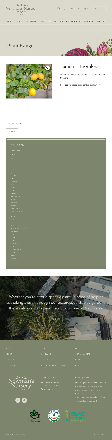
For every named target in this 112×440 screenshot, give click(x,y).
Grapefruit (15, 184)
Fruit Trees (45, 21)
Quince (13, 255)
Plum (12, 246)
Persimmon (15, 243)
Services (58, 21)
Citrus (13, 178)
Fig (12, 214)
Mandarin (14, 193)
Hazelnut (14, 217)
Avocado (14, 167)
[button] (47, 68)
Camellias (31, 21)
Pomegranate (16, 249)
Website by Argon (99, 435)
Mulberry (14, 226)
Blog (78, 360)
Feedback (10, 366)
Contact (79, 366)
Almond (14, 158)
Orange (13, 199)
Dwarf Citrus (15, 208)
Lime (12, 190)
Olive (13, 235)
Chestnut (14, 176)
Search (12, 131)
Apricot (14, 164)
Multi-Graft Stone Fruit (19, 229)
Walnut (13, 258)
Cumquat (14, 181)
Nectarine (14, 231)
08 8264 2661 (49, 389)
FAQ (77, 348)
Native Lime (15, 196)
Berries (13, 170)
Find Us (98, 8)
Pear (12, 240)
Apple (13, 161)
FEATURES (88, 21)
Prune (13, 252)
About (10, 21)
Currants (14, 205)
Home (8, 348)
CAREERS (101, 21)
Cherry (13, 173)
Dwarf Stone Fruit (17, 211)
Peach (13, 237)
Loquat (13, 223)
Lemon (13, 187)
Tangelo (14, 202)
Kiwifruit (14, 220)
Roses (20, 21)
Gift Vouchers (73, 21)
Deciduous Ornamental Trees (53, 367)
